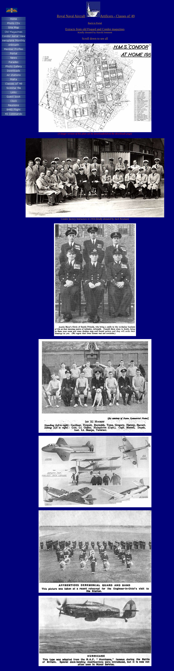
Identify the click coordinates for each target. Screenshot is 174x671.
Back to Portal (95, 23)
